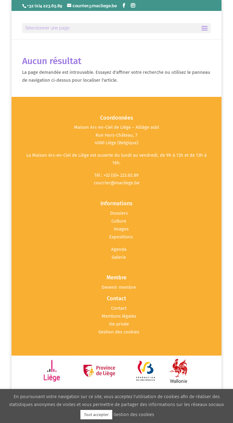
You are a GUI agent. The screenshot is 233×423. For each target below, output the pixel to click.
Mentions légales (119, 316)
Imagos (121, 229)
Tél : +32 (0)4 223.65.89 (116, 175)
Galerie (119, 257)
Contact (119, 308)
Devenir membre (119, 287)
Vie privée (119, 324)
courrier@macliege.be (117, 183)
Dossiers (119, 213)
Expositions (121, 237)
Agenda (119, 249)
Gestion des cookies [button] (118, 332)
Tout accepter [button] (96, 414)
